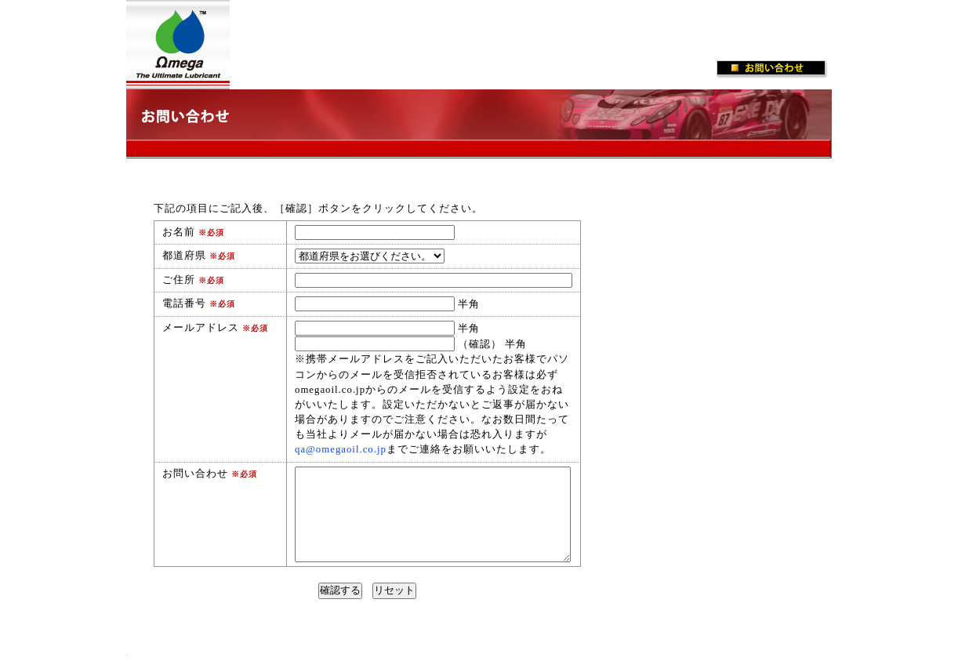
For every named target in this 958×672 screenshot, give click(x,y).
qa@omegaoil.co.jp (340, 449)
